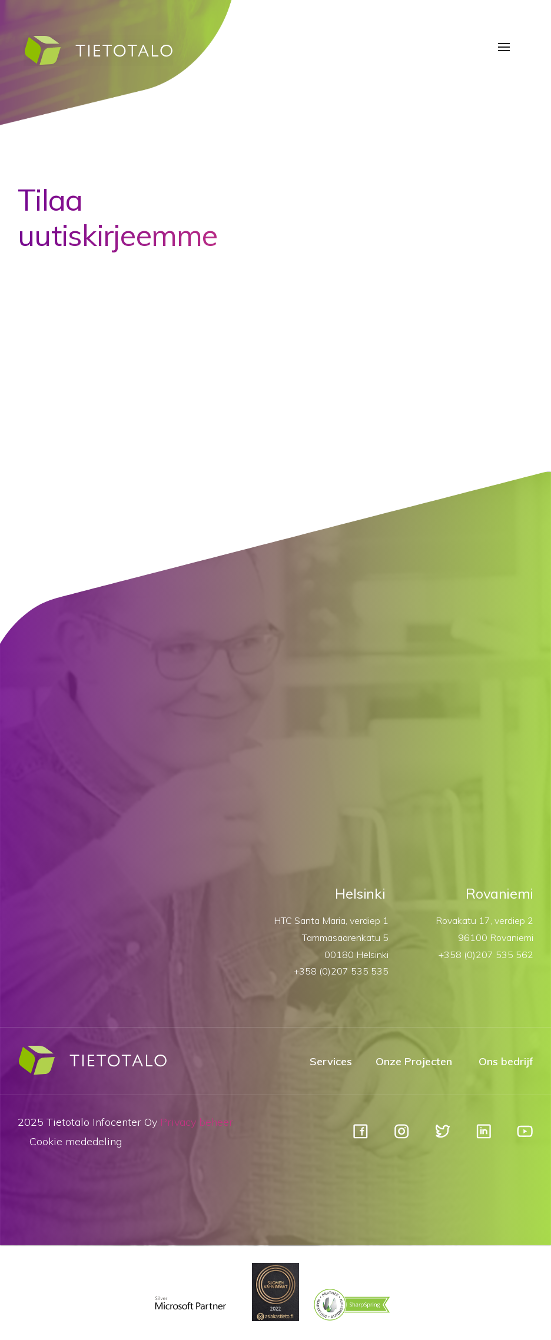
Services (331, 1061)
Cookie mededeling (75, 1141)
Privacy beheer (196, 1122)
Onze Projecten (414, 1061)
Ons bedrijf (506, 1061)
